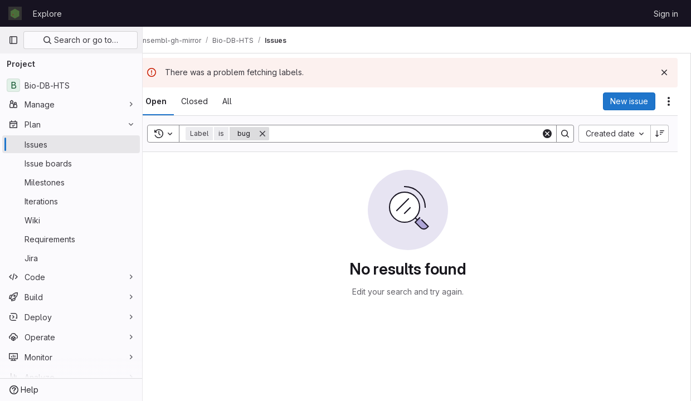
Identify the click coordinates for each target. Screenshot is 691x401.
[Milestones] (71, 182)
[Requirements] (71, 239)
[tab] (174, 101)
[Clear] (547, 133)
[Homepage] (15, 13)
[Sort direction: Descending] (660, 134)
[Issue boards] (71, 163)
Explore (47, 13)
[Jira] (71, 258)
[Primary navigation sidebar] (13, 40)
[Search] (414, 133)
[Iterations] (71, 201)
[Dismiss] (664, 72)
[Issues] (71, 144)
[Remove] (280, 133)
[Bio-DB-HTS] (71, 85)
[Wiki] (71, 220)
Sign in (666, 13)
